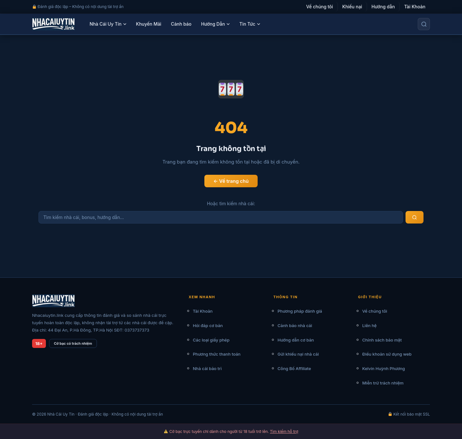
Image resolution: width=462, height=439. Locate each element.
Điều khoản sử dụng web (387, 354)
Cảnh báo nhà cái (295, 325)
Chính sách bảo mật (382, 339)
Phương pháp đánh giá (300, 311)
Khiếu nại (352, 6)
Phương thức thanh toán (217, 354)
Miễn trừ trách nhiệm (383, 382)
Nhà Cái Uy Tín (108, 24)
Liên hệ (369, 325)
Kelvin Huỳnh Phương (383, 368)
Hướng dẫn (383, 6)
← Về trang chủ (231, 181)
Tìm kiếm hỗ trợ (284, 431)
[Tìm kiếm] (424, 24)
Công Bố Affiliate (294, 368)
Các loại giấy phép (211, 339)
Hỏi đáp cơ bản (208, 325)
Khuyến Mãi (148, 24)
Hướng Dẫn (215, 24)
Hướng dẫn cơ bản (296, 339)
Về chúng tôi (319, 6)
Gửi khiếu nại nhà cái (298, 354)
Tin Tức (249, 24)
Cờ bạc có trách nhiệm (73, 343)
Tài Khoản (414, 6)
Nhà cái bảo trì (207, 368)
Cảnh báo (181, 24)
